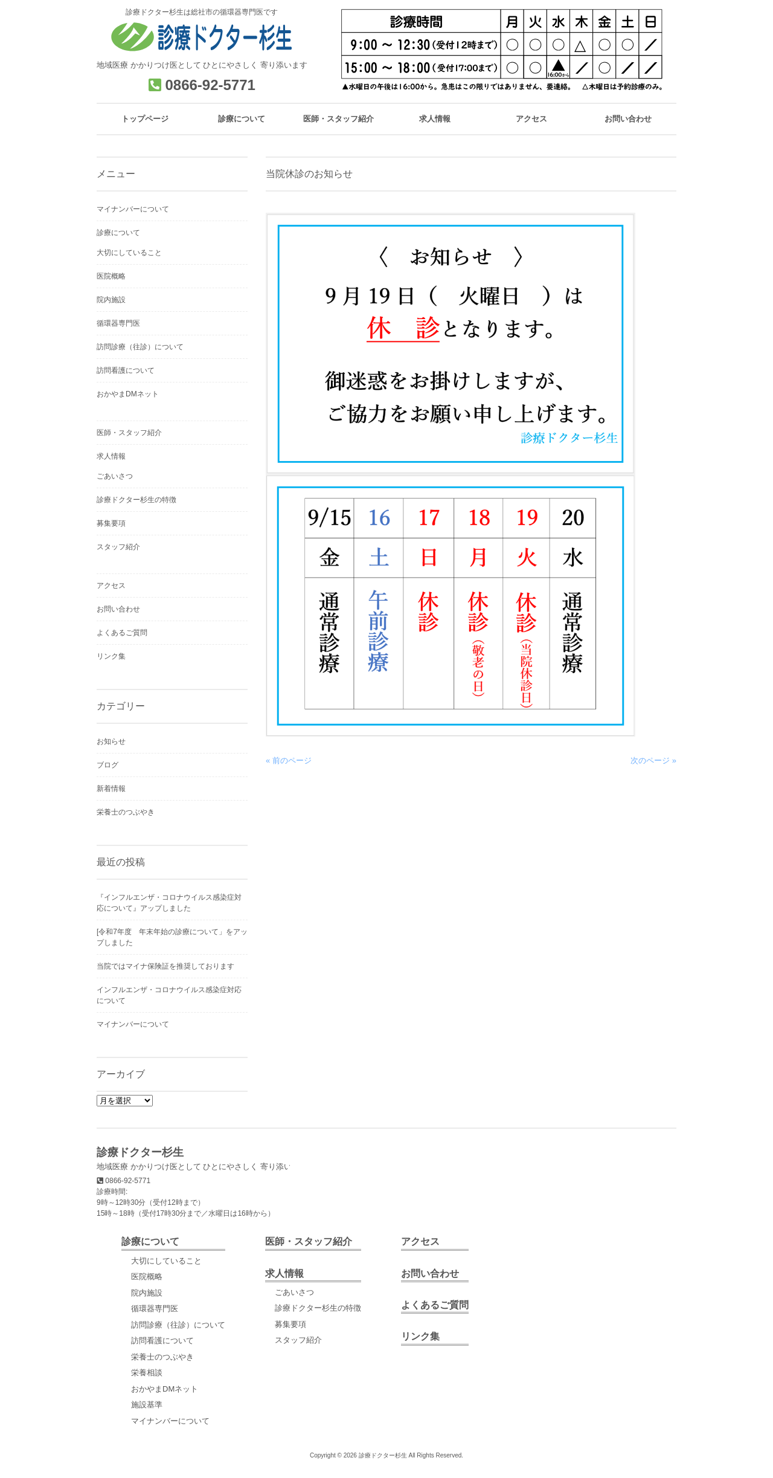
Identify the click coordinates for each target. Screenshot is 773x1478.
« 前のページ (289, 760)
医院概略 (111, 276)
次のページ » (653, 760)
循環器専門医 (118, 323)
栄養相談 (146, 1372)
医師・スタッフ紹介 (129, 432)
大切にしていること (129, 252)
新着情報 (111, 788)
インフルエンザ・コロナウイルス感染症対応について (169, 995)
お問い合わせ (118, 609)
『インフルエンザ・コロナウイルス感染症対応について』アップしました (169, 902)
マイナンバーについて (133, 209)
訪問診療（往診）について (140, 347)
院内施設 (111, 299)
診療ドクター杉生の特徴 (136, 499)
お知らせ (111, 741)
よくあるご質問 (122, 632)
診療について (118, 232)
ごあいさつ (115, 476)
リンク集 (111, 656)
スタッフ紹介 (118, 547)
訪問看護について (126, 370)
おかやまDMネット (128, 394)
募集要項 (111, 523)
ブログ (107, 765)
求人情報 (111, 456)
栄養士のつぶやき (126, 812)
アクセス (111, 585)
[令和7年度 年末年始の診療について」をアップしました (172, 937)
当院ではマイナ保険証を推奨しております (165, 966)
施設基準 (146, 1404)
